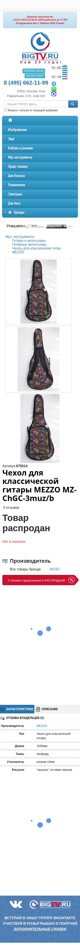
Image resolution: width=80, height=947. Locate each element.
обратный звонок (34, 70)
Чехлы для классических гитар (36, 248)
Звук (11, 139)
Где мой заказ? (35, 75)
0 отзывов (11, 507)
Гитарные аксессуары (29, 244)
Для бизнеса (16, 176)
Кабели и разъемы (20, 148)
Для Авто (14, 203)
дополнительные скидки (40, 929)
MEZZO (18, 252)
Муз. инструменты (20, 157)
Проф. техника (18, 166)
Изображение (17, 130)
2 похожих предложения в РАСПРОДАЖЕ (36, 580)
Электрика (15, 194)
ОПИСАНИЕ (47, 709)
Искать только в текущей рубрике (31, 110)
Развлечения (16, 185)
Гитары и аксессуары (29, 240)
